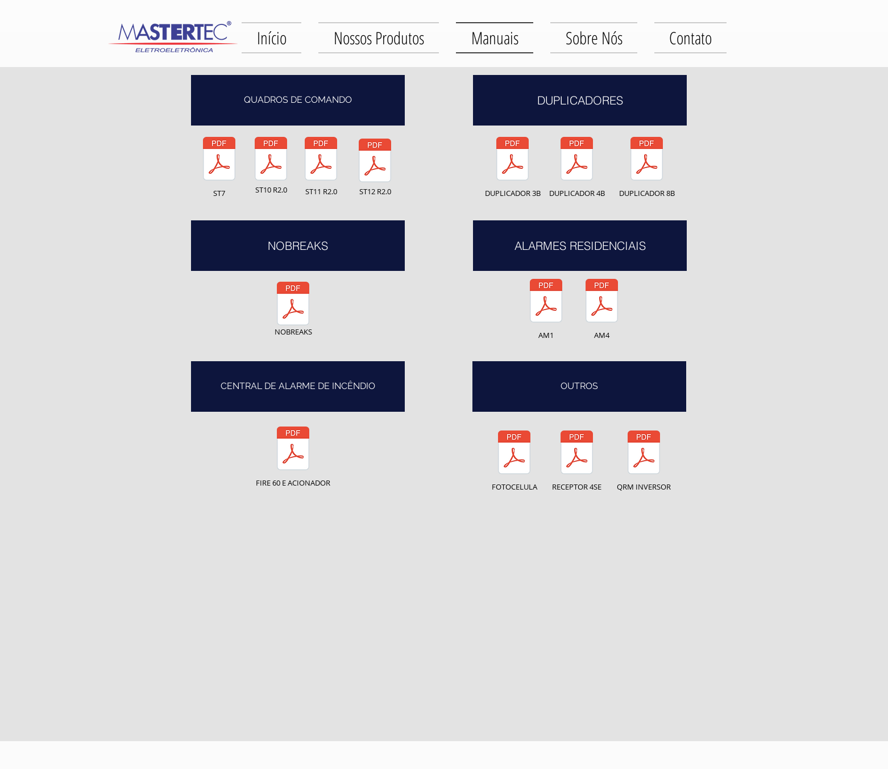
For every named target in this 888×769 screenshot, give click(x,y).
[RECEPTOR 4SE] (577, 459)
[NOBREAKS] (293, 310)
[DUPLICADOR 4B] (577, 165)
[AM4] (602, 307)
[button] (298, 100)
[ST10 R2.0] (271, 165)
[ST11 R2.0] (321, 165)
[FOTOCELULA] (514, 459)
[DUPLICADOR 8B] (647, 165)
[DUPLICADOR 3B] (512, 165)
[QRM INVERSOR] (644, 459)
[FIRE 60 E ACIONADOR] (293, 455)
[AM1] (546, 307)
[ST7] (219, 165)
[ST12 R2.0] (375, 166)
